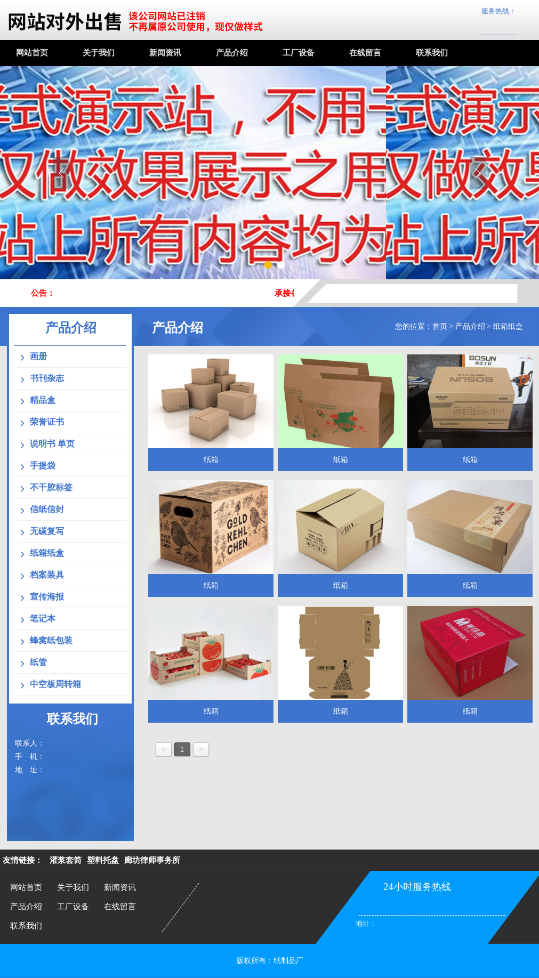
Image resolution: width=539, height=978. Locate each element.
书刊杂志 (47, 378)
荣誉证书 (47, 421)
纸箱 (211, 460)
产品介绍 (232, 53)
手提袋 (42, 465)
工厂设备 (299, 53)
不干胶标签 (51, 487)
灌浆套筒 (66, 860)
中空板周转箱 (55, 684)
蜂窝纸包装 (51, 640)
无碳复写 (47, 531)
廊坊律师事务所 (152, 860)
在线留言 (365, 53)
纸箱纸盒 (508, 326)
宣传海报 (47, 596)
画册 (38, 356)
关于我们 (99, 53)
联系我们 (432, 53)
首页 (439, 326)
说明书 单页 (52, 443)
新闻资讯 (165, 53)
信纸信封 (47, 509)
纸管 (38, 662)
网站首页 (32, 53)
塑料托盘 (103, 860)
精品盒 (42, 400)
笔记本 (42, 618)
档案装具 (47, 574)
